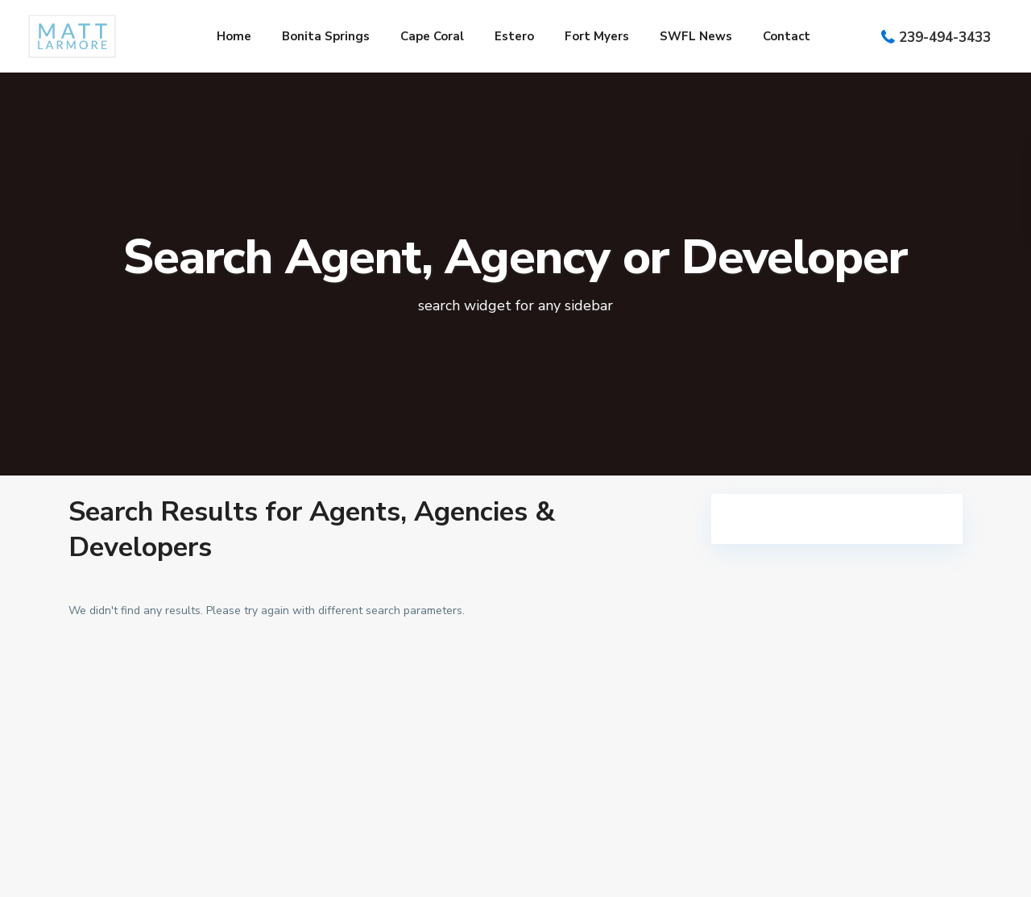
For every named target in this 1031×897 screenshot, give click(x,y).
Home (234, 36)
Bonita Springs (326, 36)
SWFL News (696, 36)
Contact (786, 36)
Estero (514, 36)
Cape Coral (432, 36)
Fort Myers (597, 36)
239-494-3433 (945, 37)
